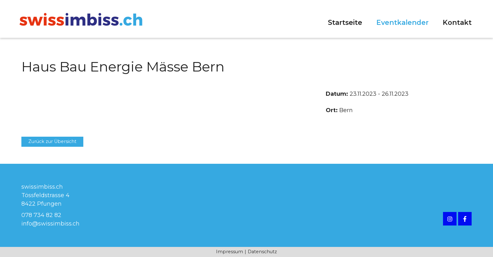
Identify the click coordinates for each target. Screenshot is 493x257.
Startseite (345, 22)
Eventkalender (402, 22)
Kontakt (457, 22)
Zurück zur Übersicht (52, 141)
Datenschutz (262, 251)
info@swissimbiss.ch (50, 223)
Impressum (229, 251)
